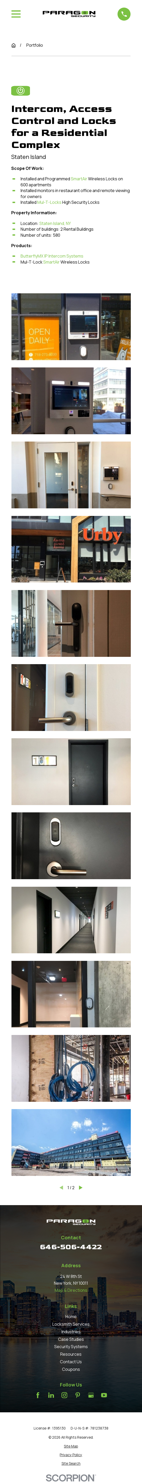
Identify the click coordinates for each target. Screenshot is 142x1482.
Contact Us (71, 1362)
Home (71, 1316)
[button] (71, 326)
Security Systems (71, 1346)
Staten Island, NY (55, 223)
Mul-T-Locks (49, 202)
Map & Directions (71, 1290)
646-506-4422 (71, 1247)
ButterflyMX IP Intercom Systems (52, 256)
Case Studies (71, 1339)
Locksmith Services (71, 1324)
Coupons (71, 1369)
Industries (71, 1332)
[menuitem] (71, 1446)
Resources (71, 1354)
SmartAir (79, 179)
